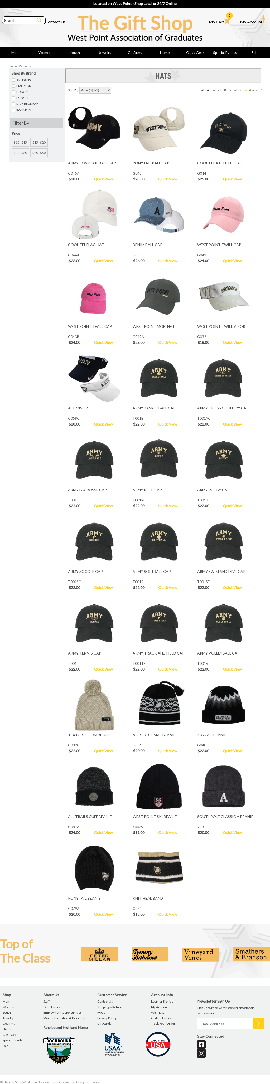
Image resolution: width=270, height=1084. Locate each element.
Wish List (157, 1012)
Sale (255, 52)
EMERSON (23, 86)
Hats (35, 66)
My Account (252, 19)
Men (15, 52)
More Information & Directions (65, 1018)
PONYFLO (23, 110)
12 (214, 89)
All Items (235, 89)
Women (44, 52)
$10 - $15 (20, 142)
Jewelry (105, 52)
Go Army (135, 52)
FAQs (101, 1012)
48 (225, 89)
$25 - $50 (39, 153)
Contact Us (55, 21)
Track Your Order (163, 1024)
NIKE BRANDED (27, 104)
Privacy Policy (107, 1018)
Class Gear (195, 52)
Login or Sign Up (162, 1001)
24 (219, 89)
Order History (161, 1018)
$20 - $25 (20, 153)
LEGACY (22, 92)
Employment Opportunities (62, 1012)
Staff (46, 1001)
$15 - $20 (39, 142)
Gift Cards (104, 1024)
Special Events (225, 52)
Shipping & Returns (110, 1007)
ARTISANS (23, 80)
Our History (51, 1007)
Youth (75, 52)
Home (165, 52)
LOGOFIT (23, 98)
